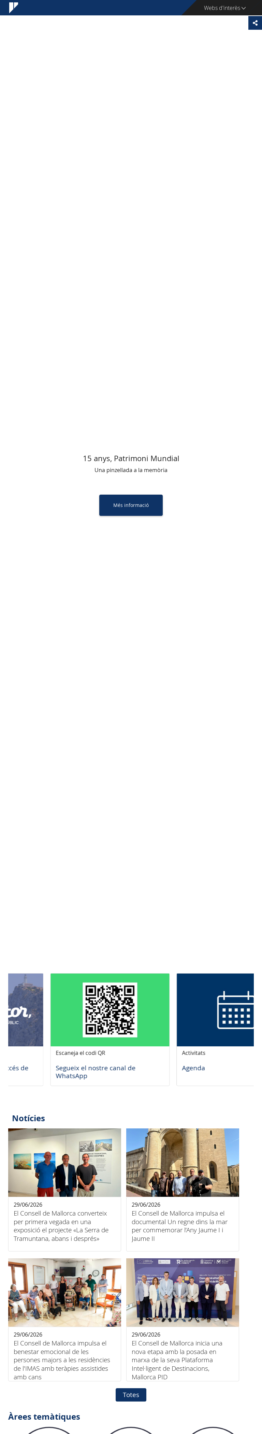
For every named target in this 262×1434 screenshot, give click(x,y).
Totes (131, 1394)
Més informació (131, 505)
